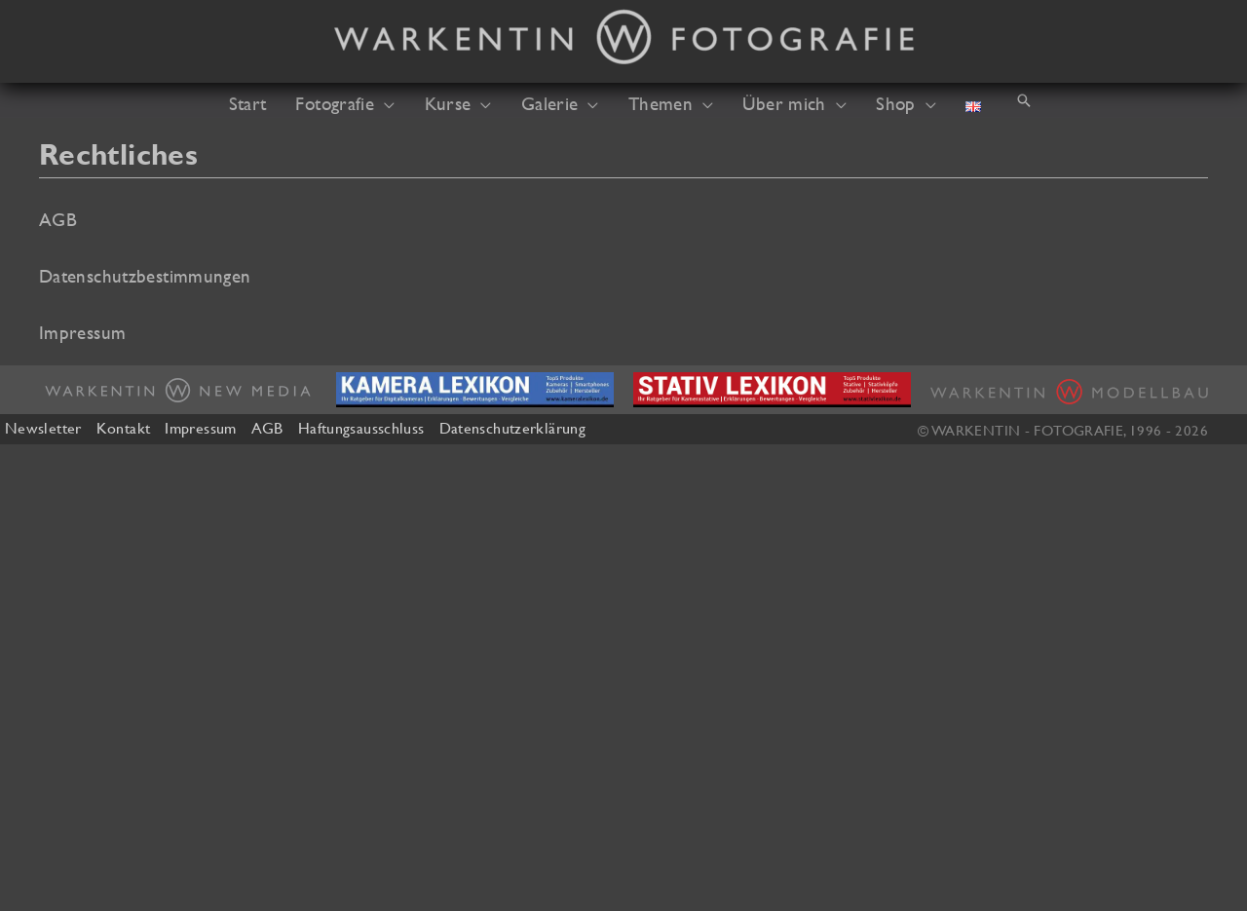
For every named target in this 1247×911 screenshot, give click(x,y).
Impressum (200, 427)
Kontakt (123, 427)
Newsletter (43, 427)
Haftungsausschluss (361, 427)
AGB (267, 427)
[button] (384, 103)
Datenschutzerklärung (512, 427)
